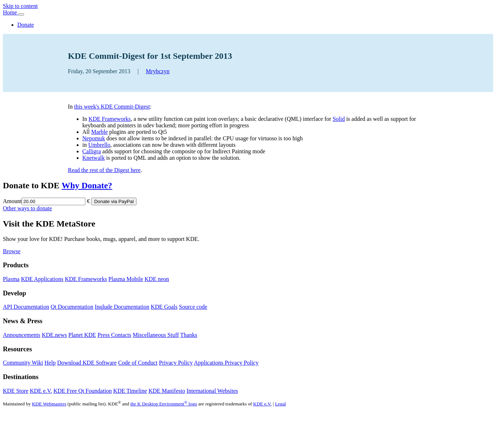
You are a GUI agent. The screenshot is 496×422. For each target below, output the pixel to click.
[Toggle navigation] (21, 14)
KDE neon (156, 279)
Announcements (21, 335)
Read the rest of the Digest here (104, 170)
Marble (99, 132)
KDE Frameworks (110, 119)
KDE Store (15, 391)
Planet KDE (82, 335)
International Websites (212, 391)
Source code (193, 307)
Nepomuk (93, 138)
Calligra (91, 151)
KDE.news (54, 335)
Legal (280, 403)
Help (50, 363)
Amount (12, 201)
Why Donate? (87, 185)
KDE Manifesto (166, 391)
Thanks (188, 335)
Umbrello (99, 145)
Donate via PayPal (114, 201)
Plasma (11, 279)
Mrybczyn (158, 71)
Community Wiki (23, 363)
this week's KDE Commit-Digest (112, 107)
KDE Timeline (130, 391)
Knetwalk (93, 158)
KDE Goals (164, 307)
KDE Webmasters (49, 403)
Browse (12, 251)
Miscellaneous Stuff (156, 335)
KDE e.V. (41, 391)
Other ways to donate (27, 208)
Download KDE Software (87, 363)
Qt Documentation (71, 307)
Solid (338, 119)
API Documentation (26, 307)
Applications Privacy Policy (226, 363)
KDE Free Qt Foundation (82, 391)
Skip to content (20, 6)
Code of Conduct (137, 363)
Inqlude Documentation (122, 307)
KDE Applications (42, 279)
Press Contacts (114, 335)
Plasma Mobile (125, 279)
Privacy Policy (176, 363)
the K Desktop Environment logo (163, 403)
